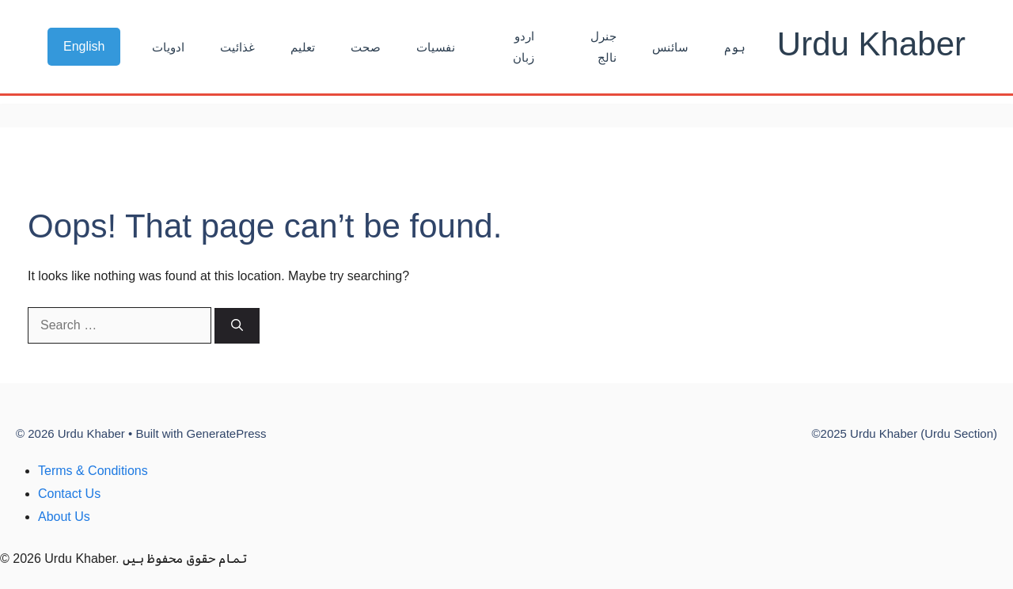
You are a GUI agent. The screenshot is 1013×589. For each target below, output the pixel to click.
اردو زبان (523, 46)
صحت (366, 47)
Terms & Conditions (93, 470)
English (83, 46)
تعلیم (302, 47)
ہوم (735, 47)
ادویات (168, 47)
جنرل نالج (603, 46)
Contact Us (69, 493)
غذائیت (237, 47)
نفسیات (435, 47)
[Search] (237, 326)
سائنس (670, 47)
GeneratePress (227, 433)
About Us (64, 516)
